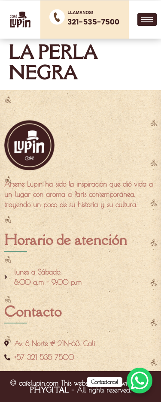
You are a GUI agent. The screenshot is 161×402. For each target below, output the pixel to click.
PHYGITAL (49, 390)
